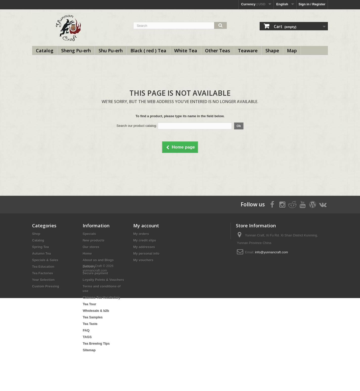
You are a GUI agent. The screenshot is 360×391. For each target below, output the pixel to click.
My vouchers (143, 260)
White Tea (185, 50)
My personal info (146, 253)
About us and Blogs (98, 260)
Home (87, 253)
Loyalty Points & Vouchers (103, 280)
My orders (141, 234)
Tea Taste (90, 324)
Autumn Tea (41, 253)
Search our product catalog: (137, 126)
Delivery (89, 266)
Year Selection (43, 280)
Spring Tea (40, 247)
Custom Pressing (45, 286)
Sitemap (89, 350)
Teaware (248, 50)
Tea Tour (89, 304)
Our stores (91, 247)
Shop (36, 234)
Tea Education (43, 266)
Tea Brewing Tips (96, 343)
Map (292, 50)
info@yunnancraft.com (271, 252)
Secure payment (95, 273)
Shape (272, 50)
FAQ (86, 330)
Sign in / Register (312, 4)
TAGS (87, 337)
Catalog (44, 50)
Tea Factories (42, 273)
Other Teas (217, 50)
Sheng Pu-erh (76, 50)
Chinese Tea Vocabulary (101, 297)
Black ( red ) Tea (148, 50)
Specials (89, 234)
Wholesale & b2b (96, 310)
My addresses (144, 247)
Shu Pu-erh (111, 50)
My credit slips (144, 240)
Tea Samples (93, 317)
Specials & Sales (45, 260)
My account (146, 226)
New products (93, 240)
